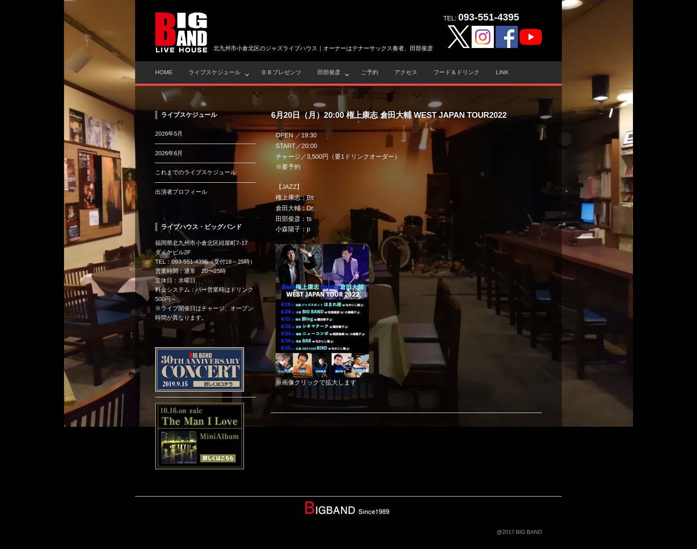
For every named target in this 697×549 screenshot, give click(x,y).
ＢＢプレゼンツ (281, 72)
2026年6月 (169, 153)
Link (502, 72)
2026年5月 (169, 133)
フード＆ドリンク (456, 72)
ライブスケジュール (214, 72)
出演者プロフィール (181, 191)
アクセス (405, 72)
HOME (163, 72)
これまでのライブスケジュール (195, 172)
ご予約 (369, 72)
